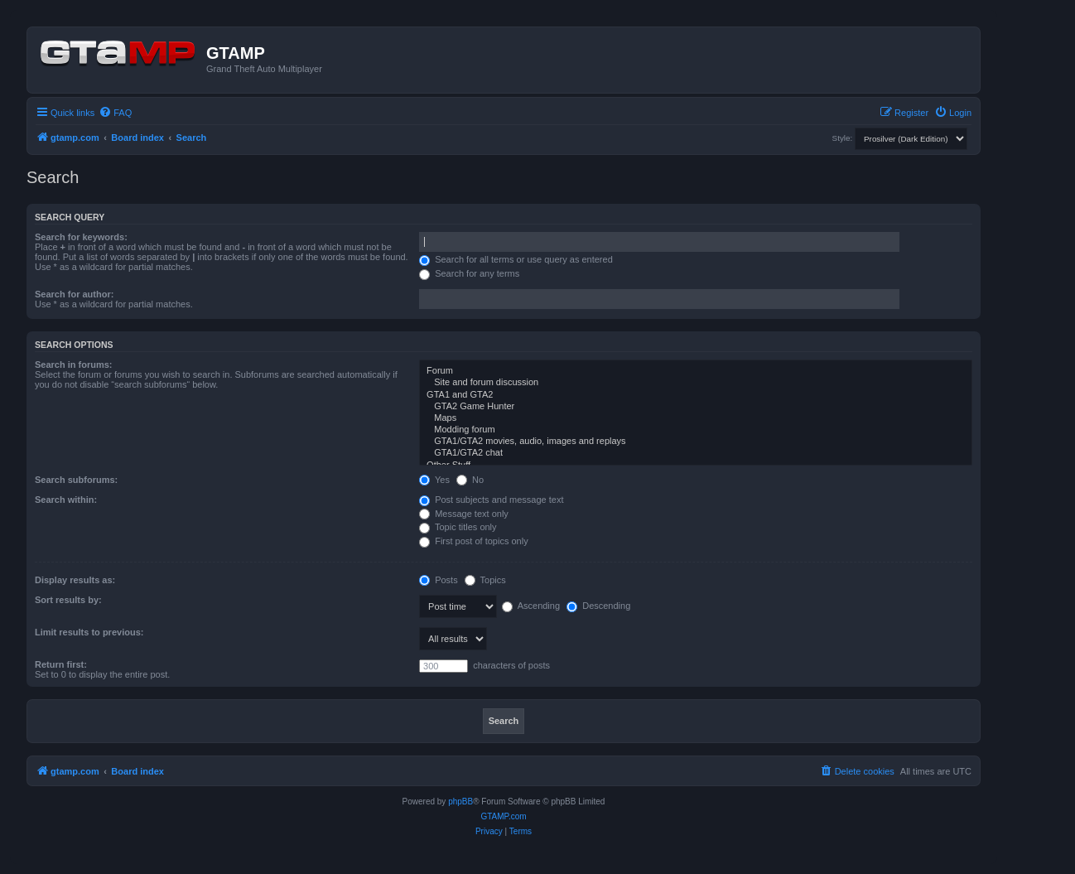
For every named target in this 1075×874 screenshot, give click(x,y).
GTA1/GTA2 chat (696, 453)
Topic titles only (457, 527)
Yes (434, 480)
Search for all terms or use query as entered (516, 259)
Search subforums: (76, 480)
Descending (598, 606)
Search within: (66, 500)
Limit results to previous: (89, 632)
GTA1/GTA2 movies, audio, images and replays (696, 441)
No (470, 480)
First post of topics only (473, 541)
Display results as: (75, 580)
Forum (696, 371)
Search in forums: (74, 364)
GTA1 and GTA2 (696, 395)
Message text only (464, 514)
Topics (485, 580)
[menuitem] (115, 113)
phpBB (460, 801)
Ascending (531, 606)
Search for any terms (469, 273)
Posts (438, 580)
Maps (696, 418)
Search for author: (74, 294)
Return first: (61, 664)
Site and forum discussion (696, 383)
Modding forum (696, 430)
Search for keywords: (81, 237)
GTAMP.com (503, 816)
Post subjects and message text (491, 500)
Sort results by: (68, 600)
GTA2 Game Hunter (696, 407)
